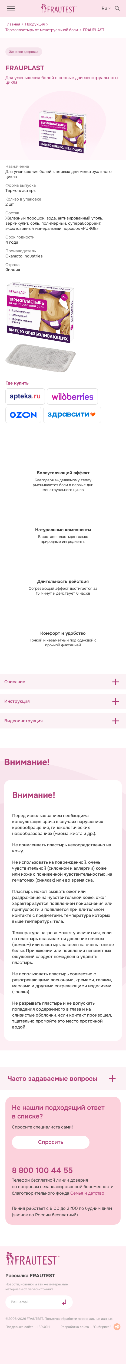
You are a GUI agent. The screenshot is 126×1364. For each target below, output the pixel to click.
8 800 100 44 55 (42, 1170)
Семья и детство (87, 1193)
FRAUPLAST (93, 30)
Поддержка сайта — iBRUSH (27, 1327)
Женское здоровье (23, 52)
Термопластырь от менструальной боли (41, 30)
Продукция (35, 24)
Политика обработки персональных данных (78, 1319)
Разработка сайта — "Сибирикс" (91, 1327)
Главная (12, 24)
